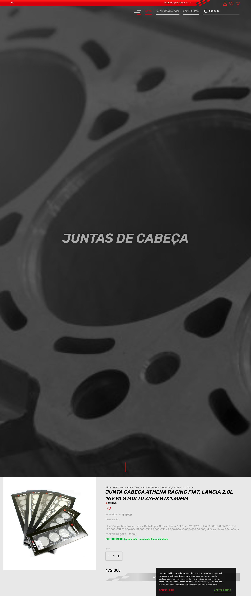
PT (12, 3)
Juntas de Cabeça (185, 487)
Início (109, 487)
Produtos (119, 487)
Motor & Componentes (137, 487)
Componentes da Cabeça (162, 487)
